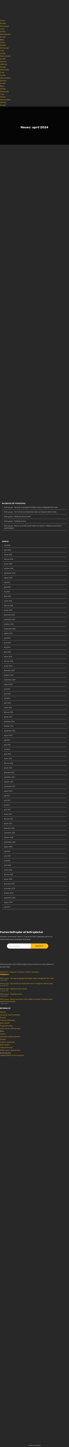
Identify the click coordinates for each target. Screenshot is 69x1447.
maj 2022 (7, 749)
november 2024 (9, 619)
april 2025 (7, 596)
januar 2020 (8, 879)
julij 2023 (7, 689)
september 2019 (9, 898)
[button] (34, 39)
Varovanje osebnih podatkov (10, 1015)
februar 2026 (8, 559)
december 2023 (9, 670)
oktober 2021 (8, 782)
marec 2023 (8, 708)
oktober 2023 (8, 675)
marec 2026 (8, 554)
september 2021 (9, 786)
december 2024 (9, 615)
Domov (2, 21)
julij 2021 (7, 796)
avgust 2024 (8, 633)
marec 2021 (8, 814)
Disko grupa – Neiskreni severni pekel (17, 516)
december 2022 (9, 721)
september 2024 (9, 629)
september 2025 (9, 573)
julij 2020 (7, 851)
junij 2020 (7, 856)
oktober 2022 (8, 726)
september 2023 (9, 680)
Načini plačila (4, 1023)
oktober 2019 (8, 893)
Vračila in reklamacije (7, 1020)
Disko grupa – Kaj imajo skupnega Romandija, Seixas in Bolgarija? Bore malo (31, 507)
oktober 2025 (8, 568)
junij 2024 (7, 643)
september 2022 (9, 731)
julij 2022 (7, 740)
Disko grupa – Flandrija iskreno (15, 521)
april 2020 (7, 865)
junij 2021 (7, 800)
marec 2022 (8, 759)
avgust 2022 (8, 735)
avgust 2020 (8, 847)
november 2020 (9, 833)
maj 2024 (7, 647)
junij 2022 (7, 745)
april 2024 (7, 652)
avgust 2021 (8, 791)
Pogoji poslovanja (6, 1026)
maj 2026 (7, 545)
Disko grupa (4, 26)
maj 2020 (7, 861)
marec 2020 (8, 870)
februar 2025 (8, 606)
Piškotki (3, 1012)
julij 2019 (7, 907)
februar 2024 (8, 661)
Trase (2, 29)
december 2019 (9, 884)
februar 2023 (8, 712)
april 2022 (7, 754)
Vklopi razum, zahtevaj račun (10, 1028)
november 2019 (9, 888)
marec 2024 (8, 657)
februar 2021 (8, 819)
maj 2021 (7, 805)
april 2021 (7, 810)
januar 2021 (8, 823)
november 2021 (9, 777)
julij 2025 (7, 582)
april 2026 (7, 550)
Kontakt (3, 37)
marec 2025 (8, 601)
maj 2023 (7, 698)
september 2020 (9, 842)
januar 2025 (8, 610)
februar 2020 (8, 874)
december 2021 (9, 772)
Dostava (3, 1017)
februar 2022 (8, 763)
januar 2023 (8, 717)
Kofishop (3, 81)
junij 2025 (7, 587)
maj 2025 (7, 592)
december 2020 (9, 828)
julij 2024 (7, 638)
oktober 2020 (8, 837)
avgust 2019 (8, 902)
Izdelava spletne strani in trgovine (12, 1055)
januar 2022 (8, 768)
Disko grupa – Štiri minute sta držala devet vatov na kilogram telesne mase (30, 512)
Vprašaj (2, 31)
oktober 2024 (8, 624)
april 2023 (7, 703)
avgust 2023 (8, 684)
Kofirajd (2, 23)
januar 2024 (8, 666)
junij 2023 (7, 694)
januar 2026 (8, 564)
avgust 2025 (8, 578)
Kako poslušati (5, 34)
